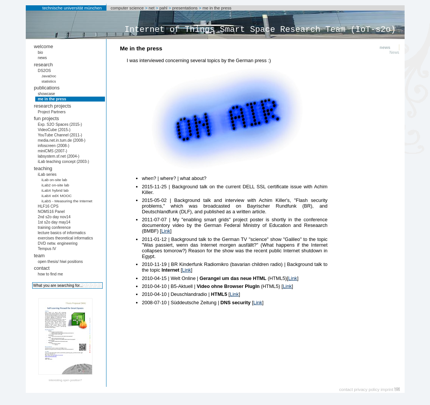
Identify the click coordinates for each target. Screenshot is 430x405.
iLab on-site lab (54, 180)
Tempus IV (47, 249)
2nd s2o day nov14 (54, 217)
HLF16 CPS (48, 206)
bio (40, 52)
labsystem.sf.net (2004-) (59, 156)
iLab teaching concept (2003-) (63, 161)
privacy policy (366, 389)
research (43, 64)
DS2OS (44, 71)
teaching (43, 168)
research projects (52, 106)
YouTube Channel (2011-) (60, 135)
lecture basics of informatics (62, 233)
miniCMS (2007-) (52, 151)
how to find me (50, 274)
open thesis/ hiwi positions (60, 262)
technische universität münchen (72, 8)
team (39, 255)
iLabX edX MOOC (56, 196)
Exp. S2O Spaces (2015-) (60, 124)
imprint (387, 389)
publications (47, 88)
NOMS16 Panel (51, 212)
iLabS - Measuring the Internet (66, 201)
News (394, 52)
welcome (43, 46)
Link (165, 231)
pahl (163, 8)
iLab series (47, 174)
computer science (127, 8)
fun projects (46, 118)
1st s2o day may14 (54, 222)
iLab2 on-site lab (55, 185)
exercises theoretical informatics (65, 238)
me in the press (216, 8)
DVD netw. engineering (58, 243)
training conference (54, 227)
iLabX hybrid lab (55, 190)
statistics (48, 81)
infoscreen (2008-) (53, 146)
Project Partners (52, 112)
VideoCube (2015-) (54, 130)
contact (42, 268)
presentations (185, 8)
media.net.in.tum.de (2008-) (62, 140)
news (42, 58)
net (152, 8)
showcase (46, 94)
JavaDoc (48, 76)
